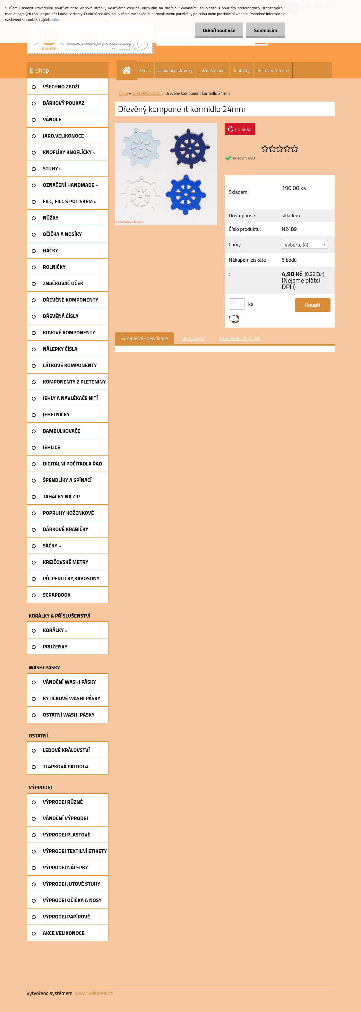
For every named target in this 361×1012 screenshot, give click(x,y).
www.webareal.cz (94, 993)
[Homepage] (129, 70)
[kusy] (237, 304)
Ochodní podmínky (175, 70)
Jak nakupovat (212, 70)
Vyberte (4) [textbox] (296, 244)
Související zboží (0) (239, 338)
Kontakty (241, 70)
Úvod (123, 93)
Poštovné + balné (272, 70)
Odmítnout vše (219, 30)
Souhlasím (265, 30)
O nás (145, 70)
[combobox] (305, 244)
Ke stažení (193, 338)
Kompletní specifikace (144, 338)
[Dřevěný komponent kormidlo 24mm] (166, 125)
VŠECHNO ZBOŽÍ (146, 93)
